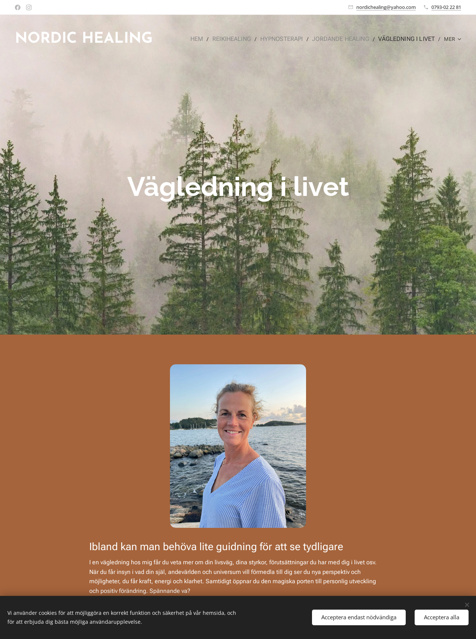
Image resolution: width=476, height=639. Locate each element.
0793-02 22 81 (446, 7)
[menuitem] (208, 39)
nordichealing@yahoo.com (386, 7)
